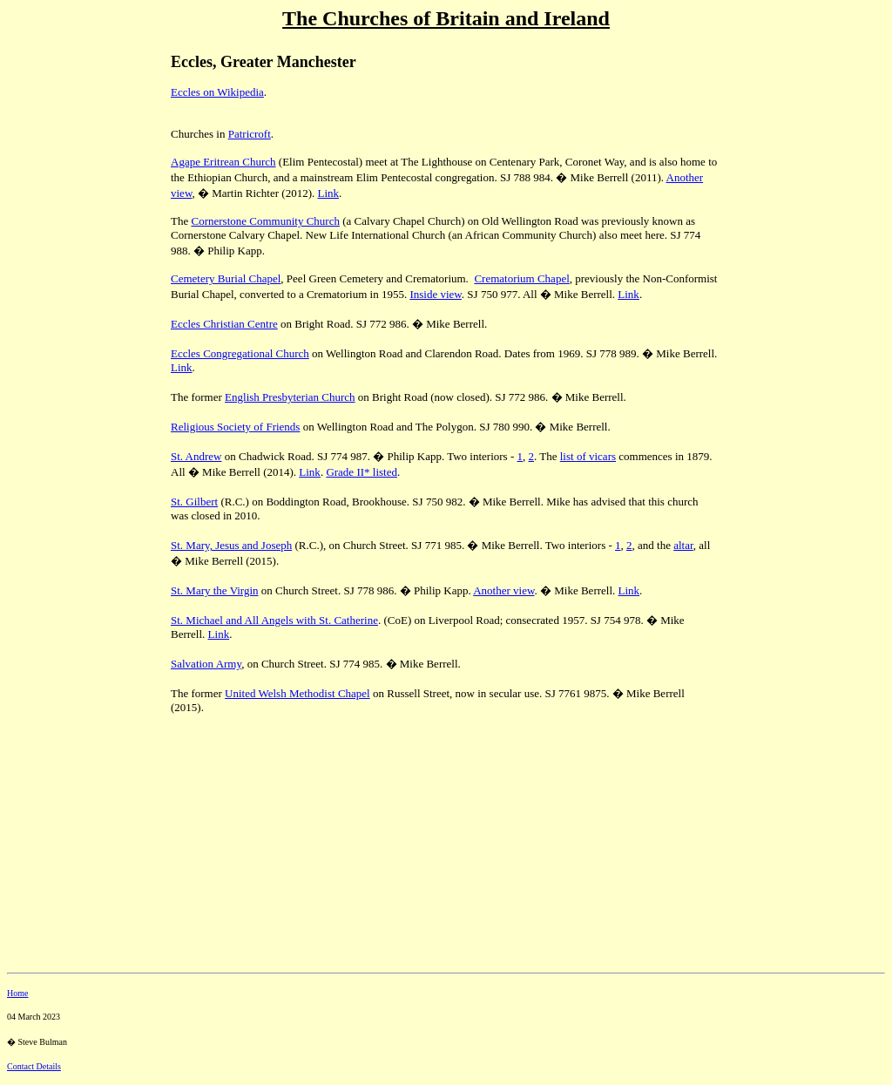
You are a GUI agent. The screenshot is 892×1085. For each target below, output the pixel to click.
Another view (503, 590)
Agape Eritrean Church (223, 161)
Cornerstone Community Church (265, 220)
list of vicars (588, 456)
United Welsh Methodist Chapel (297, 693)
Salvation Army (206, 663)
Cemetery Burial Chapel (225, 278)
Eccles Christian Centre (224, 323)
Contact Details (34, 1066)
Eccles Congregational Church (240, 353)
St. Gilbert (194, 501)
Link (329, 193)
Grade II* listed (361, 471)
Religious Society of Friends (235, 426)
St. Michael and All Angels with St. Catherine (274, 620)
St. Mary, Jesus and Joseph (231, 545)
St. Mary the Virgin (215, 590)
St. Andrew (196, 456)
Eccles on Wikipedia (217, 91)
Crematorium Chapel (521, 278)
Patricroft (249, 133)
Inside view (435, 294)
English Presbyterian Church (290, 396)
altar (683, 545)
